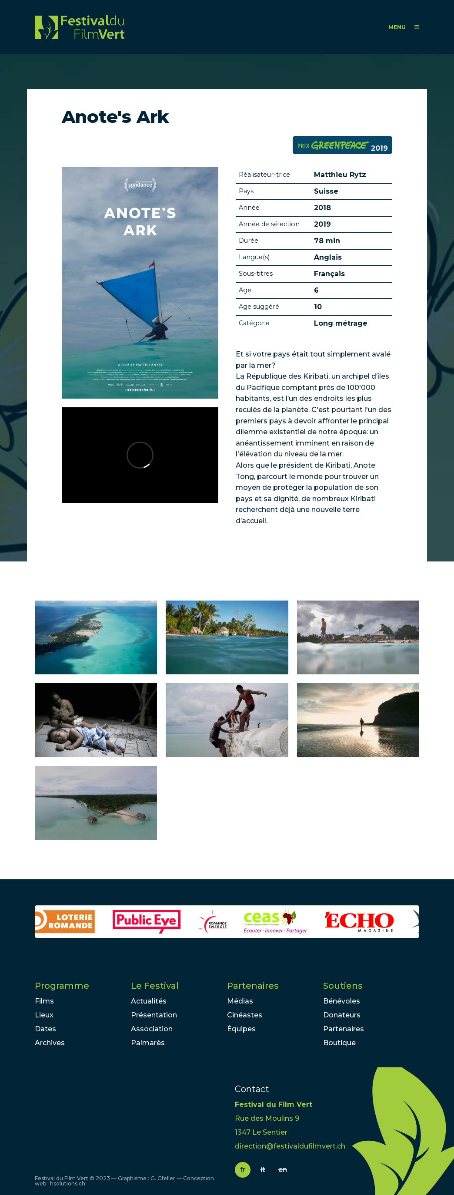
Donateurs (342, 1015)
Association (152, 1029)
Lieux (44, 1015)
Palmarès (148, 1043)
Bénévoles (341, 1001)
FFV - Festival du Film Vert (79, 27)
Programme (62, 985)
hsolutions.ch (67, 1183)
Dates (45, 1029)
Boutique (339, 1043)
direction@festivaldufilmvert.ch (290, 1146)
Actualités (149, 1001)
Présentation (154, 1015)
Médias (240, 1001)
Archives (50, 1043)
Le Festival (155, 985)
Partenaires (253, 985)
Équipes (241, 1029)
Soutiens (343, 985)
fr (242, 1169)
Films (44, 1001)
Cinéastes (244, 1015)
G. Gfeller (162, 1178)
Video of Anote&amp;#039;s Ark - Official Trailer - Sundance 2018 (140, 455)
